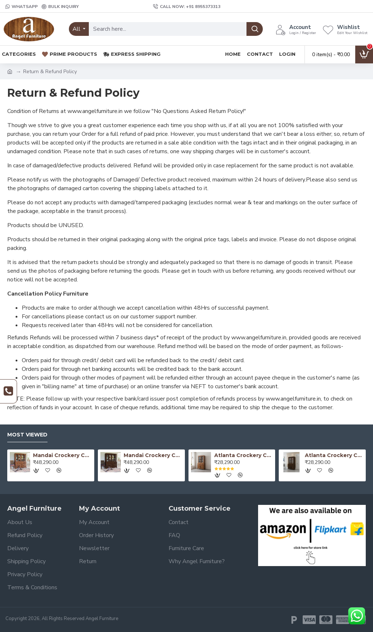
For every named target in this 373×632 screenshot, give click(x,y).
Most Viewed (27, 435)
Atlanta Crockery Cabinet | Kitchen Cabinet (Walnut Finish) (334, 455)
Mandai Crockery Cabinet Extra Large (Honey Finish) (62, 455)
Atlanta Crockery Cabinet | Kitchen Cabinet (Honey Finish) (243, 455)
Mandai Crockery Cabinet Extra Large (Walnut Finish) (153, 455)
